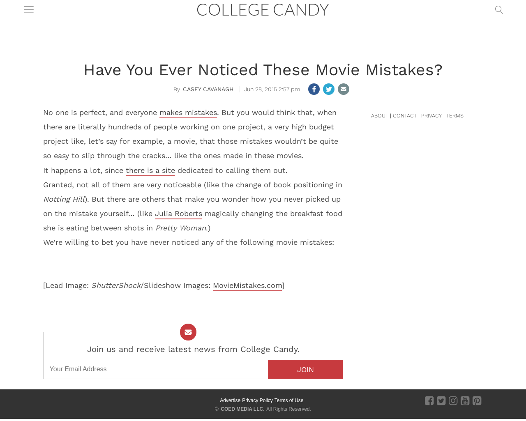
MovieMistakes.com (247, 285)
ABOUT (379, 116)
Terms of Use (289, 400)
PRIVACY (431, 116)
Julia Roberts (178, 213)
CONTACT (405, 116)
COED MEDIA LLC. (242, 409)
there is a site (150, 170)
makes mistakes (188, 112)
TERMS (455, 116)
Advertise (230, 400)
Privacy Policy (257, 400)
